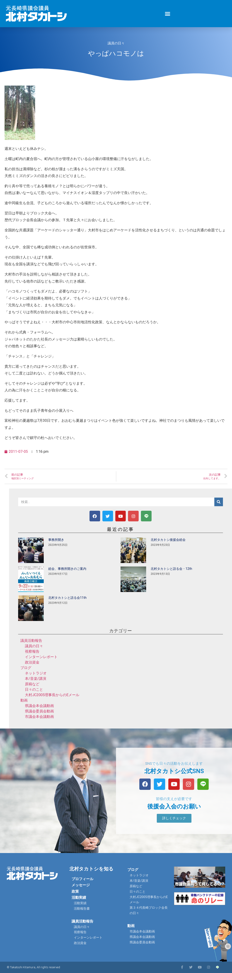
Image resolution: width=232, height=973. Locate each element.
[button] (167, 13)
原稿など (32, 684)
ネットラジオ (36, 673)
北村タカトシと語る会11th (67, 597)
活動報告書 (82, 908)
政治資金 (32, 662)
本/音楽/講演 (35, 678)
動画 (24, 700)
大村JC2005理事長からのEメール (52, 695)
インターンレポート (41, 657)
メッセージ (81, 885)
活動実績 (79, 897)
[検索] (218, 502)
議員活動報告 (31, 640)
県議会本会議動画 (39, 706)
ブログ (25, 668)
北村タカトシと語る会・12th (171, 568)
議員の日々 (116, 43)
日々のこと (34, 689)
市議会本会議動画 (39, 716)
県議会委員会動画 (39, 711)
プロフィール (82, 879)
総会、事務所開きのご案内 (67, 568)
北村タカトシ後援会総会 (168, 540)
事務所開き (56, 540)
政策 (75, 891)
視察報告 (32, 651)
